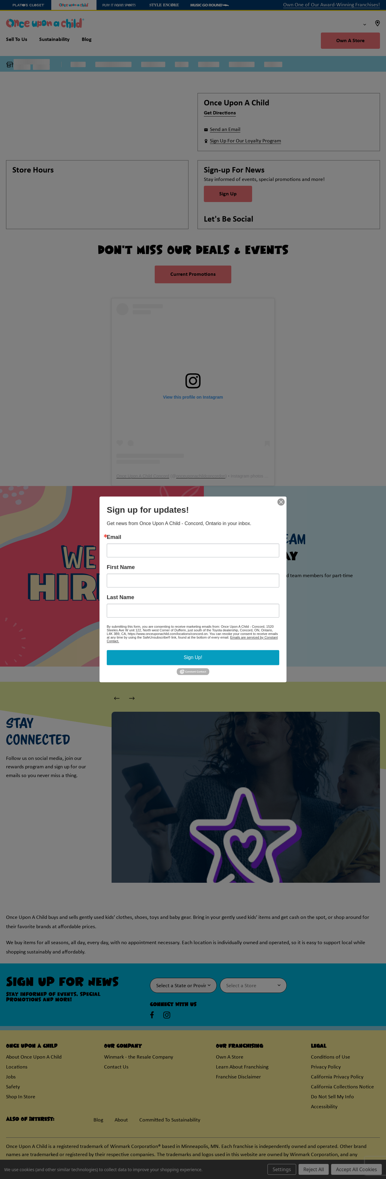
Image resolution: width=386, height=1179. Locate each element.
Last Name (120, 597)
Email (114, 537)
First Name (121, 567)
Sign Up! (193, 657)
